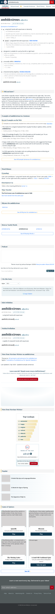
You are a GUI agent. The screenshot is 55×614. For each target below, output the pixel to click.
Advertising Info (20, 593)
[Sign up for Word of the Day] (18, 271)
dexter (46, 178)
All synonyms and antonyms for (23, 358)
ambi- (50, 176)
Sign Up (50, 271)
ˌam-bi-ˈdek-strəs (18, 23)
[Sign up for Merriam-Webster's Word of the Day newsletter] (25, 587)
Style (3, 283)
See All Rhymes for (27, 212)
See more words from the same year (12, 195)
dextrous (5, 207)
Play (13, 534)
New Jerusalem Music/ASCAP (45, 264)
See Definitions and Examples (27, 457)
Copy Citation (27, 294)
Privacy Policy (38, 593)
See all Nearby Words (27, 233)
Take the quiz (41, 565)
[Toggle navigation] (2, 2)
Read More (49, 123)
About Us (11, 593)
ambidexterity (6, 229)
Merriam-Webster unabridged (27, 379)
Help (5, 593)
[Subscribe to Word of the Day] (23, 463)
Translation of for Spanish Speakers (21, 360)
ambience (39, 229)
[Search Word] (52, 2)
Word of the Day (27, 450)
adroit (26, 453)
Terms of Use (47, 593)
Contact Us (29, 593)
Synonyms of (9, 26)
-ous (35, 178)
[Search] (31, 2)
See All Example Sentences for (27, 159)
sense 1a (24, 186)
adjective (24, 20)
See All (27, 571)
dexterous (29, 99)
